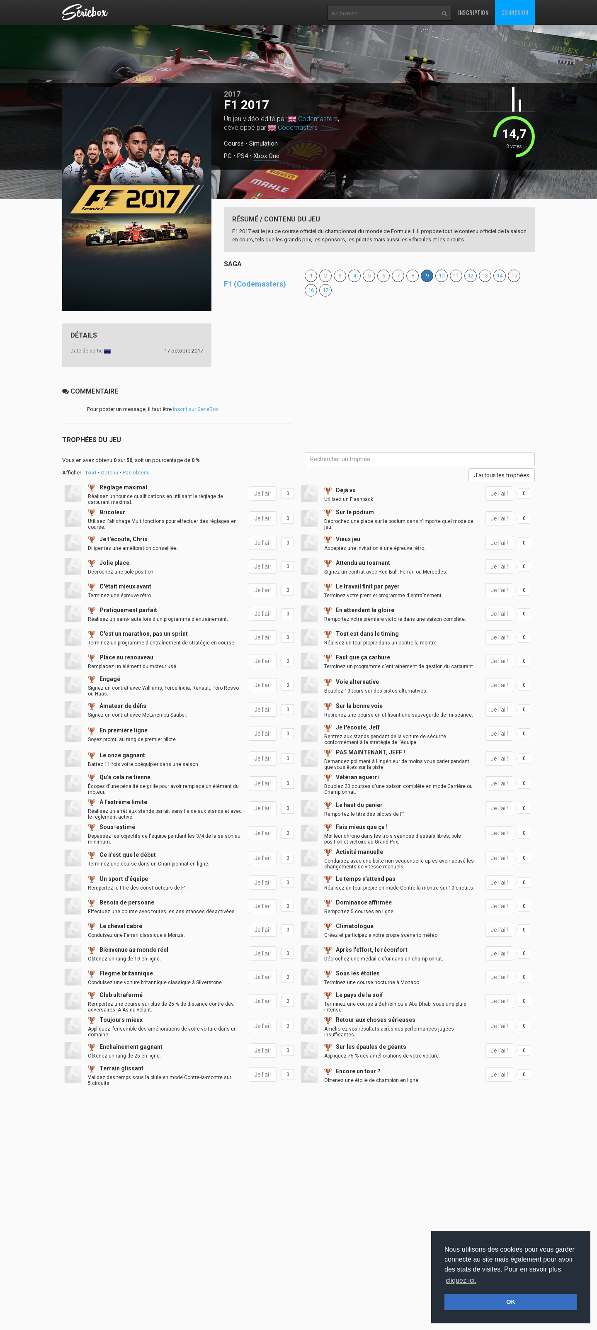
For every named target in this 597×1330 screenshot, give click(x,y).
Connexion (515, 12)
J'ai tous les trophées (501, 475)
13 (485, 275)
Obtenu (109, 472)
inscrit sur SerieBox (195, 409)
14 (499, 275)
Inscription (473, 12)
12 (470, 275)
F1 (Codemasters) (255, 284)
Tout (90, 472)
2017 (232, 94)
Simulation (263, 143)
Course (234, 143)
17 (325, 290)
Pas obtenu (136, 472)
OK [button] (510, 1301)
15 (514, 275)
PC (228, 156)
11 (456, 275)
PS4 (242, 156)
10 (441, 275)
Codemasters (318, 119)
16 (311, 290)
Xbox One (266, 156)
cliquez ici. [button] (461, 1280)
